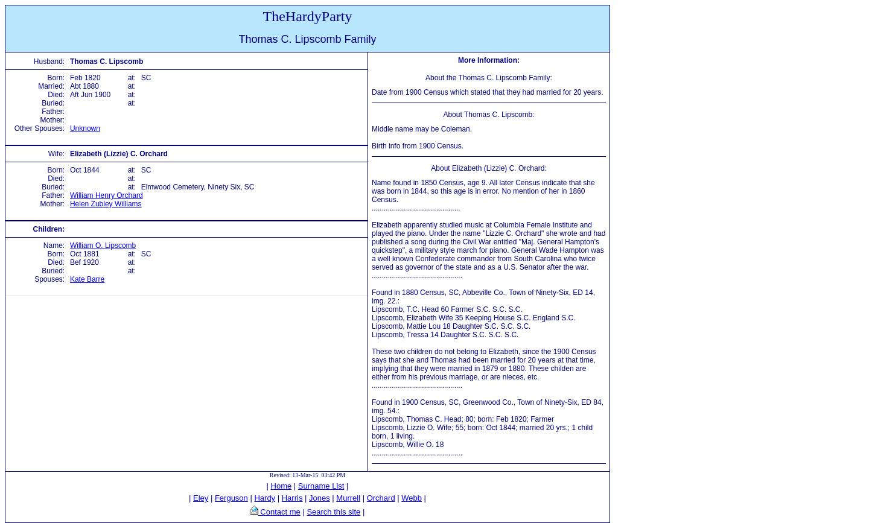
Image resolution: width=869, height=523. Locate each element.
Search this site (333, 511)
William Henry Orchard (106, 195)
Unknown (85, 128)
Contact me (279, 511)
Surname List (321, 485)
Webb (411, 497)
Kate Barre (87, 279)
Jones (319, 497)
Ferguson (231, 497)
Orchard (381, 497)
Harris (292, 497)
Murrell (348, 497)
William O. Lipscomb (103, 245)
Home (281, 485)
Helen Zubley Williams (106, 204)
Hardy (264, 497)
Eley (200, 497)
